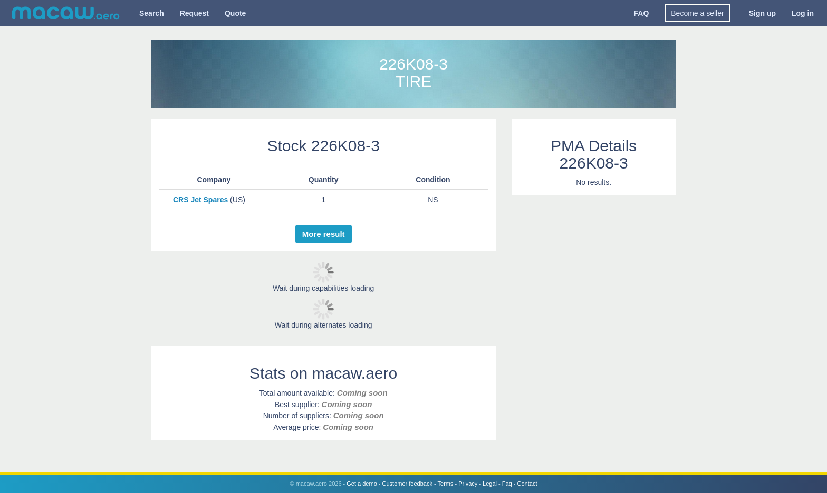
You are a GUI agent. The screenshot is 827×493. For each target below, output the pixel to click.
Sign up (762, 13)
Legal (490, 483)
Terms (446, 483)
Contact (527, 483)
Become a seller (697, 13)
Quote (235, 13)
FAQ (641, 13)
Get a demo (362, 483)
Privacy (467, 483)
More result (323, 234)
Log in (803, 13)
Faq (507, 483)
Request (194, 13)
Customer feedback (407, 483)
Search (151, 13)
